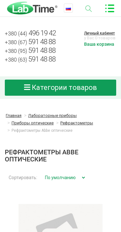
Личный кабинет (99, 33)
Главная (14, 115)
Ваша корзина (99, 44)
